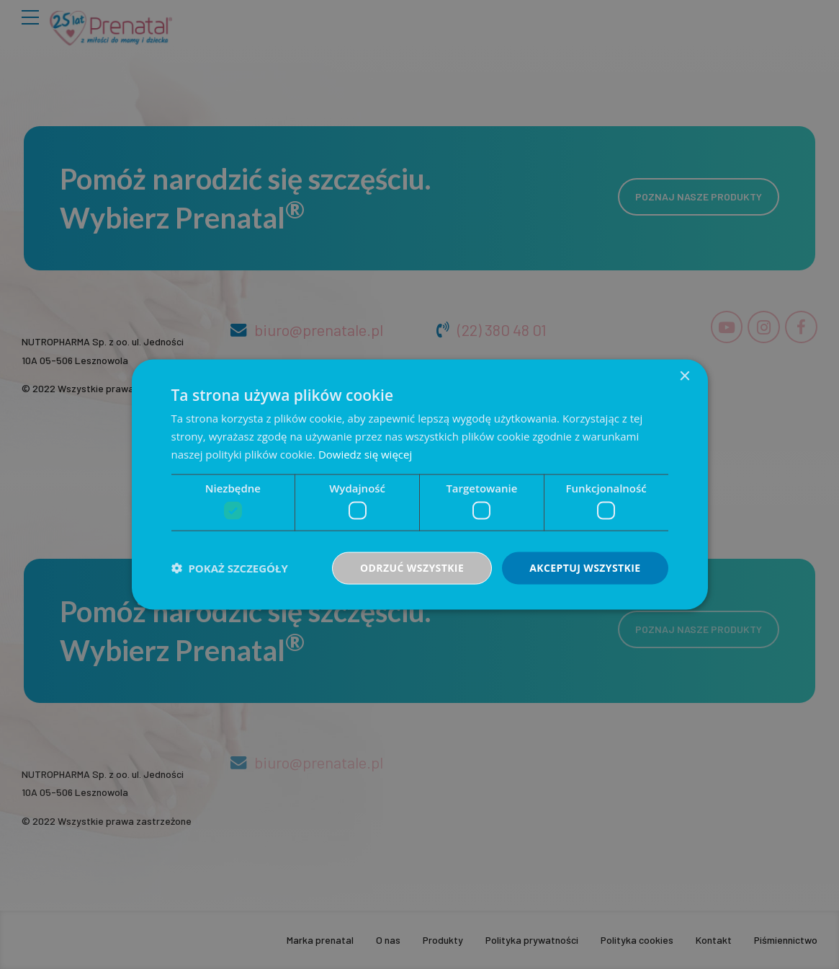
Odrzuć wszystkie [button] (412, 568)
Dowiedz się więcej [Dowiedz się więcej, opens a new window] (365, 453)
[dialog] (419, 484)
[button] (229, 568)
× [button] (684, 376)
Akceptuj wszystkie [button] (584, 568)
